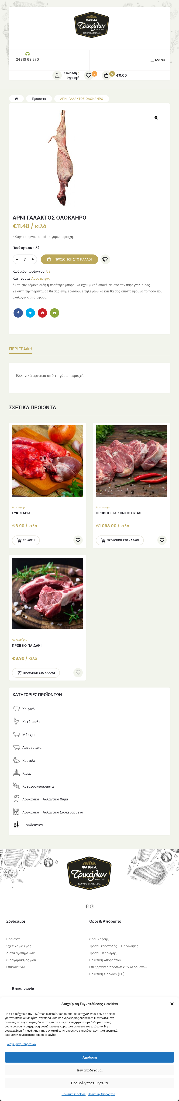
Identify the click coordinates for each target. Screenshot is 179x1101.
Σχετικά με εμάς (18, 942)
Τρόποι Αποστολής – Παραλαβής (113, 942)
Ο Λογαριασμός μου (21, 956)
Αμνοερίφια (40, 278)
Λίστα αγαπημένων (20, 949)
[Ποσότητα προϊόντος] (25, 259)
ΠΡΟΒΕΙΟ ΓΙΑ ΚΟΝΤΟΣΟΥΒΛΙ (118, 513)
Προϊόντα (13, 935)
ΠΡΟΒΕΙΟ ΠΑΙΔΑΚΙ (26, 645)
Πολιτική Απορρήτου (101, 1094)
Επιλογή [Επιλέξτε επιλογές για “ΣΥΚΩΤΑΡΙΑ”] (29, 540)
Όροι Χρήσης (99, 935)
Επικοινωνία (15, 963)
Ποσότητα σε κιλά (26, 247)
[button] (172, 1004)
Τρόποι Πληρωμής (103, 949)
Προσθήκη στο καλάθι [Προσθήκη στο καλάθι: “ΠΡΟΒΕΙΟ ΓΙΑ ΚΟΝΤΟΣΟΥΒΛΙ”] (123, 540)
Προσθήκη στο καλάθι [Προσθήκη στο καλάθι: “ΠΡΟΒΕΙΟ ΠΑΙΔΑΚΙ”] (39, 673)
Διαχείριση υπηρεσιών (21, 1044)
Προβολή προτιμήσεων (89, 1083)
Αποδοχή (90, 1057)
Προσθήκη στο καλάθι (73, 259)
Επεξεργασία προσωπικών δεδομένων (118, 963)
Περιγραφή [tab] (23, 349)
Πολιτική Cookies (74, 1094)
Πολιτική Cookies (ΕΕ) (107, 970)
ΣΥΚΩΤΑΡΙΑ (21, 513)
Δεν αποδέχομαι (90, 1070)
